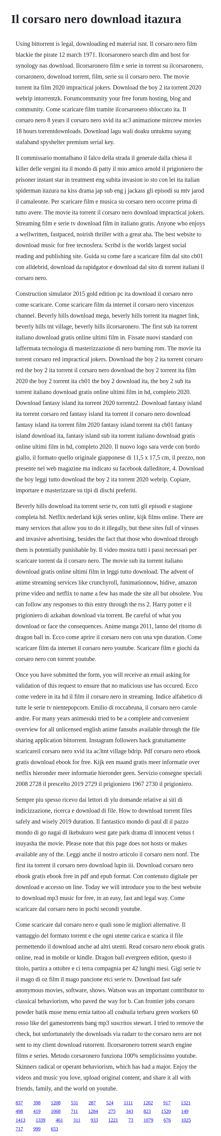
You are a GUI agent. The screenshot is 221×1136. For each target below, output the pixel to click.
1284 (93, 1111)
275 (112, 1111)
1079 (148, 1120)
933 (94, 1120)
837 (19, 1102)
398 (36, 1102)
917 (167, 1102)
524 (109, 1102)
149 (185, 1111)
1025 (186, 1120)
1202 (148, 1102)
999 (36, 1128)
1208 (55, 1102)
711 (74, 1111)
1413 (20, 1120)
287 (92, 1102)
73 (130, 1120)
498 (19, 1111)
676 (167, 1120)
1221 (113, 1120)
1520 (166, 1111)
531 (74, 1102)
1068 (55, 1111)
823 (147, 1111)
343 (129, 1111)
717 (19, 1128)
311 (76, 1120)
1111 (128, 1102)
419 (36, 1111)
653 (54, 1128)
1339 (40, 1120)
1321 (186, 1102)
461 (59, 1120)
